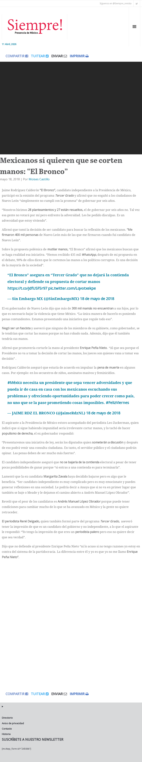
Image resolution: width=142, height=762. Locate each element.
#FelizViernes (117, 402)
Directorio (7, 717)
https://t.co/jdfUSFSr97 (27, 288)
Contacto (7, 728)
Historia (6, 734)
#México (14, 382)
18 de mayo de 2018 (97, 298)
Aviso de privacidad (13, 723)
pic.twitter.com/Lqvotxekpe (72, 288)
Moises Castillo (39, 179)
